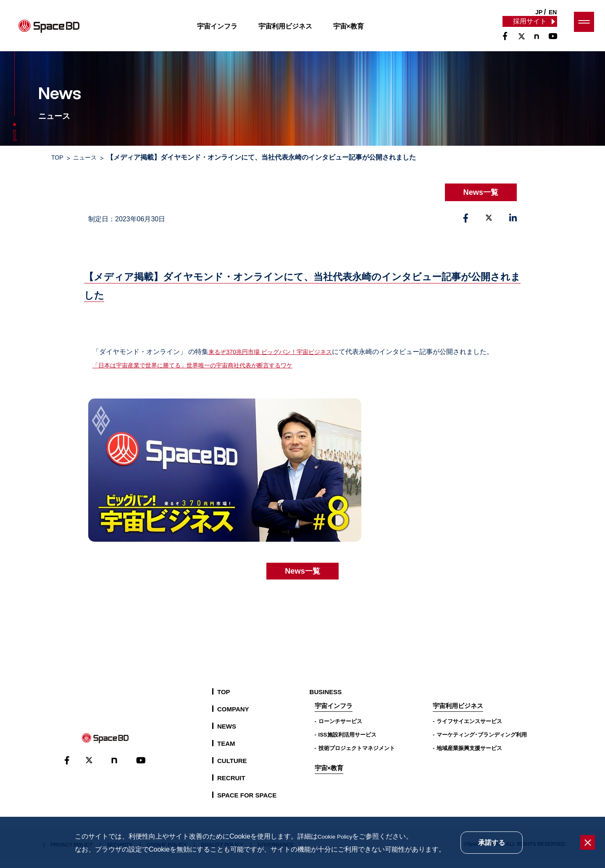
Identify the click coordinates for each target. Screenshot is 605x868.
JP (538, 12)
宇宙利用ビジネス (293, 30)
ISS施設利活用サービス (347, 745)
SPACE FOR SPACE (246, 805)
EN (553, 12)
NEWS (226, 736)
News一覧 (477, 190)
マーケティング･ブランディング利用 (482, 745)
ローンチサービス (340, 731)
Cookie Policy (338, 836)
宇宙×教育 (356, 30)
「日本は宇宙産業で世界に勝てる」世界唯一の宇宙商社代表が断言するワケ (206, 375)
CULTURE (232, 770)
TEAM (226, 753)
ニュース (89, 156)
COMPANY (233, 719)
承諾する (491, 842)
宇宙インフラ (225, 30)
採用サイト (529, 25)
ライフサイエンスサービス (469, 731)
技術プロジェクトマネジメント (356, 758)
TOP (58, 156)
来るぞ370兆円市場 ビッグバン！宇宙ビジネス (278, 348)
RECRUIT (231, 788)
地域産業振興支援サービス (469, 758)
